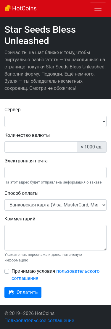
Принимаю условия (55, 274)
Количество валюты (27, 135)
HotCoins (21, 8)
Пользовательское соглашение (39, 320)
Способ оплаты (21, 193)
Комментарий (19, 219)
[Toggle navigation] (98, 8)
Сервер (12, 109)
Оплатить (23, 292)
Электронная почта (26, 161)
